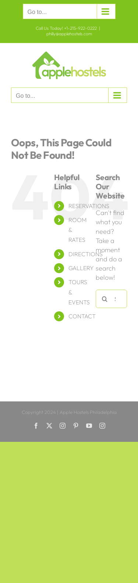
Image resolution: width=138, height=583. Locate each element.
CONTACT (82, 316)
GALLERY (80, 268)
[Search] (105, 299)
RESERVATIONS (88, 206)
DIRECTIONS (85, 254)
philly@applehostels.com (69, 33)
